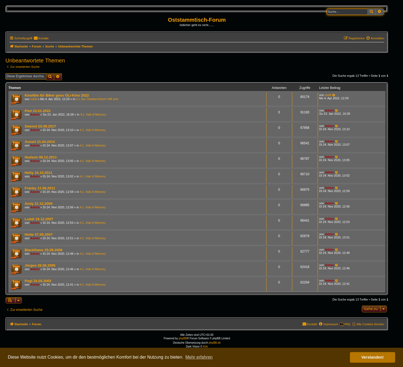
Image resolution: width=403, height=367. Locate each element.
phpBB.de (215, 342)
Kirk (205, 346)
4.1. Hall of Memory (93, 114)
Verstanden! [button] (373, 357)
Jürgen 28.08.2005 (40, 265)
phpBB (183, 338)
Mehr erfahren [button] (199, 357)
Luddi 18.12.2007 (39, 219)
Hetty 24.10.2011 (39, 173)
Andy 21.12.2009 (39, 204)
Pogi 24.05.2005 (38, 281)
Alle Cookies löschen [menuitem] (370, 324)
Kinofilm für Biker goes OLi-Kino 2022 (57, 95)
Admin (35, 114)
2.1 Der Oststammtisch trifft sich (97, 99)
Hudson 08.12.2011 (41, 157)
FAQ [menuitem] (347, 324)
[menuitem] (41, 38)
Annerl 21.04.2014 (40, 142)
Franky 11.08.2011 (40, 188)
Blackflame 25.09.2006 (43, 250)
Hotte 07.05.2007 (39, 234)
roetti (33, 99)
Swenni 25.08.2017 (40, 126)
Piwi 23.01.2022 (38, 111)
